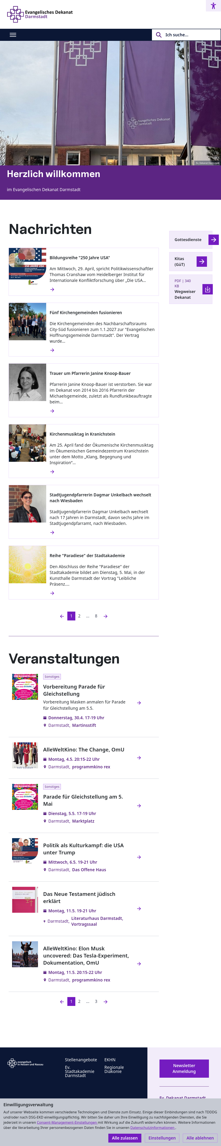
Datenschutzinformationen (152, 1127)
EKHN (110, 1060)
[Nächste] (105, 616)
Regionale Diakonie (114, 1069)
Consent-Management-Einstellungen (67, 1122)
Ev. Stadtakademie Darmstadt (79, 1071)
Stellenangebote (81, 1060)
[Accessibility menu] (213, 5)
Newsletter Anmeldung (184, 1068)
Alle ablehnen (200, 1138)
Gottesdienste (188, 239)
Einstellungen (162, 1138)
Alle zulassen (125, 1138)
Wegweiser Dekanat (185, 294)
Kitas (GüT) (180, 261)
